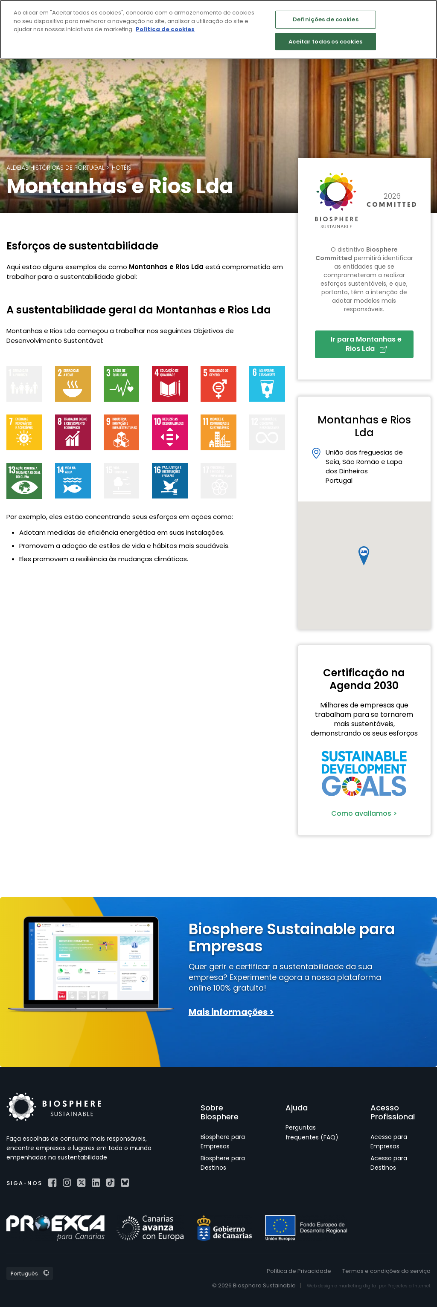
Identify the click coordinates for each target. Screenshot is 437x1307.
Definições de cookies (325, 19)
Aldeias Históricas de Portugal (55, 167)
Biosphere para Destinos (223, 1163)
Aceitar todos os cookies (325, 42)
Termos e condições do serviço (386, 1271)
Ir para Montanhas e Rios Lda (366, 344)
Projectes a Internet (409, 1286)
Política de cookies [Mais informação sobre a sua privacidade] (165, 29)
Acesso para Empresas (388, 1142)
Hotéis (121, 167)
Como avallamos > (364, 813)
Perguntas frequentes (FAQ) (312, 1132)
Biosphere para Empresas (223, 1142)
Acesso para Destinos (388, 1163)
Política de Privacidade (299, 1271)
